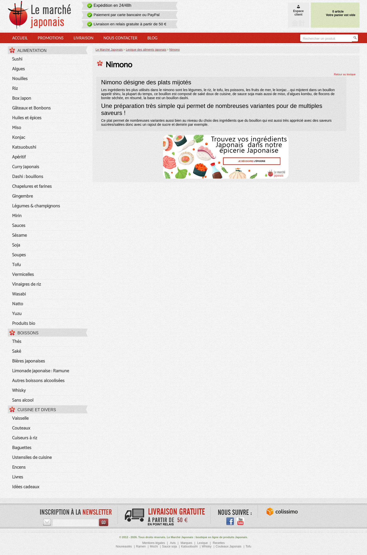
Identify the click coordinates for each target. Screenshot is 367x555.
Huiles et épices (26, 118)
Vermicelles (23, 274)
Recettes (219, 543)
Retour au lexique (344, 74)
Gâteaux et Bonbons (31, 108)
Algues (18, 69)
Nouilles (20, 79)
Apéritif (19, 157)
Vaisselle (20, 418)
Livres (17, 477)
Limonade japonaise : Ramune (40, 371)
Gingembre (22, 196)
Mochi (154, 546)
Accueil (20, 38)
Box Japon (21, 98)
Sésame (19, 235)
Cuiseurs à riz (24, 438)
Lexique (202, 543)
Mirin (17, 216)
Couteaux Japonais (228, 546)
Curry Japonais (25, 167)
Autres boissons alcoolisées (38, 381)
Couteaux (21, 428)
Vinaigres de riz (26, 284)
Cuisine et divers (37, 410)
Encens (19, 467)
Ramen (141, 546)
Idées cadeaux (25, 487)
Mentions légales (153, 543)
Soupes (19, 255)
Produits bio (23, 323)
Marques (186, 543)
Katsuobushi (24, 147)
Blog (152, 38)
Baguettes (21, 448)
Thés (16, 341)
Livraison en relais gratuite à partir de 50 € (130, 24)
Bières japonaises (28, 361)
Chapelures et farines (32, 186)
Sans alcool (22, 400)
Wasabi (19, 294)
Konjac (18, 137)
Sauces (18, 225)
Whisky (19, 390)
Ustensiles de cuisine (32, 457)
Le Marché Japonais (109, 49)
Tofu (16, 265)
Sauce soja (169, 546)
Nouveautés (124, 546)
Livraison (83, 38)
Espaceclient (298, 11)
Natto (17, 304)
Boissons (28, 333)
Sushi (17, 59)
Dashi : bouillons (27, 176)
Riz (15, 88)
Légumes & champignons (36, 206)
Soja (16, 245)
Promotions (51, 38)
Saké (16, 351)
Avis (172, 543)
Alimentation (32, 50)
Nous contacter (120, 38)
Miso (16, 128)
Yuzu (17, 314)
